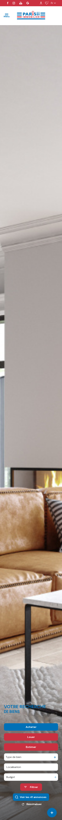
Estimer (31, 757)
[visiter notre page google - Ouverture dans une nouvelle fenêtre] (27, 3)
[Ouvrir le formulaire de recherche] (31, 797)
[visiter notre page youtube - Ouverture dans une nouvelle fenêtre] (20, 3)
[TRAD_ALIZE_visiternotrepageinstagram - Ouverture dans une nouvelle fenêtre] (14, 3)
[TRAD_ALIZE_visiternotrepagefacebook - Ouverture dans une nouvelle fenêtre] (7, 3)
